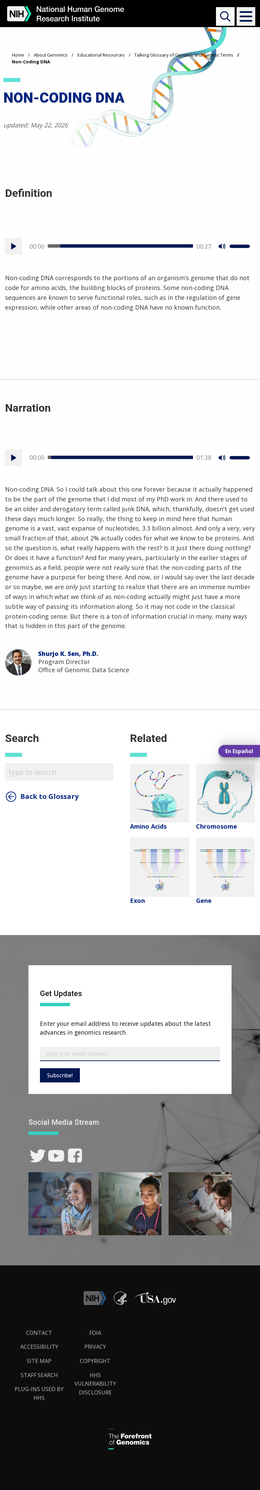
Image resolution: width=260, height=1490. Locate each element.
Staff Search (39, 1375)
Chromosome (216, 826)
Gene (204, 900)
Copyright (95, 1361)
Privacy (95, 1346)
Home (18, 55)
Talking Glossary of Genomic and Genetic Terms (183, 55)
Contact (39, 1333)
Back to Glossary (49, 796)
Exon (137, 900)
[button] (243, 16)
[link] (37, 1155)
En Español (239, 751)
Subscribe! (60, 1075)
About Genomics (51, 55)
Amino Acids (148, 826)
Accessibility (39, 1346)
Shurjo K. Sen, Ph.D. (68, 653)
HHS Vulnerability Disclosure (95, 1383)
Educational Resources (101, 55)
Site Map (39, 1361)
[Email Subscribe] (130, 1054)
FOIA (95, 1333)
